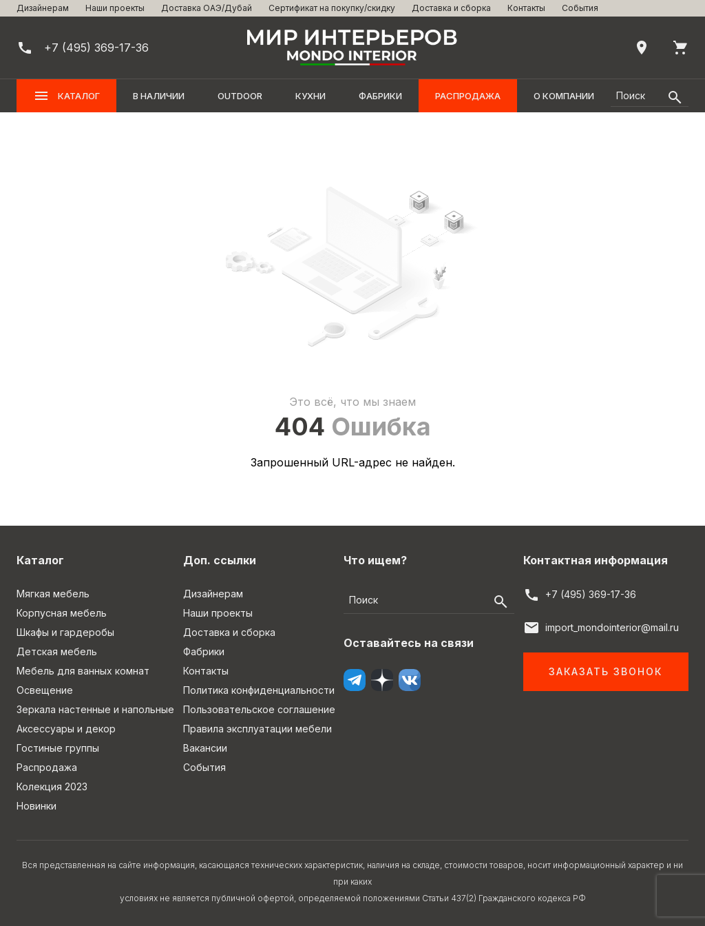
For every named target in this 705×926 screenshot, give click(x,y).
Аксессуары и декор (66, 728)
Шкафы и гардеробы (65, 632)
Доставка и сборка (451, 8)
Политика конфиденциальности (259, 690)
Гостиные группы (58, 748)
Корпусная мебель (62, 613)
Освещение (45, 690)
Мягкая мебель (53, 593)
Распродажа (468, 95)
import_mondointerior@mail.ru (612, 627)
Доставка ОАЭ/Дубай (206, 8)
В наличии (159, 95)
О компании (564, 95)
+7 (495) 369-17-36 (590, 594)
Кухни (310, 95)
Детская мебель (57, 651)
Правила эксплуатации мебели (257, 728)
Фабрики (380, 95)
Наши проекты (115, 8)
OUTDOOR (240, 95)
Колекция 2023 (52, 786)
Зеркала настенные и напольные (95, 709)
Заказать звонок (605, 671)
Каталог (66, 96)
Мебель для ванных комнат (83, 671)
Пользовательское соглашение (259, 709)
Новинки (36, 806)
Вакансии (205, 748)
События (580, 8)
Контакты (526, 8)
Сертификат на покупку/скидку (332, 8)
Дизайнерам (43, 8)
